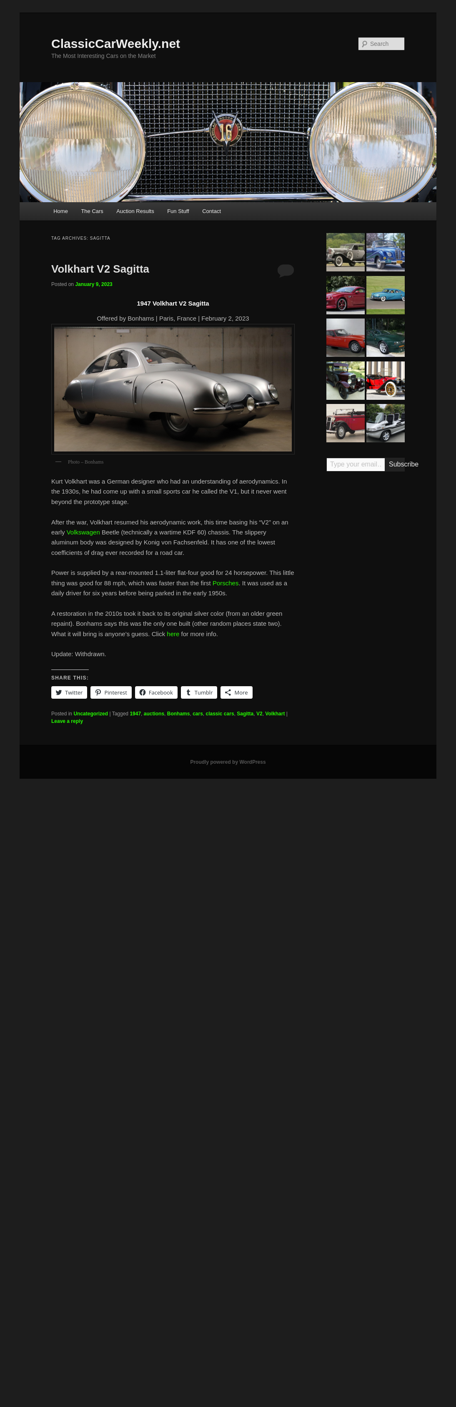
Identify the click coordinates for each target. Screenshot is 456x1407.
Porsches (226, 583)
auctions (154, 714)
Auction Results (135, 211)
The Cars (92, 211)
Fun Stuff (178, 211)
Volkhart (275, 714)
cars (198, 714)
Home (60, 211)
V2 (259, 714)
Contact (211, 211)
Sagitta (245, 714)
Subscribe (397, 464)
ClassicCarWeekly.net (115, 43)
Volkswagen (83, 532)
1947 (135, 714)
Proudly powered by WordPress (228, 762)
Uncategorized (90, 714)
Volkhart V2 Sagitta (100, 269)
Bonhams (178, 714)
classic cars (220, 714)
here (173, 633)
